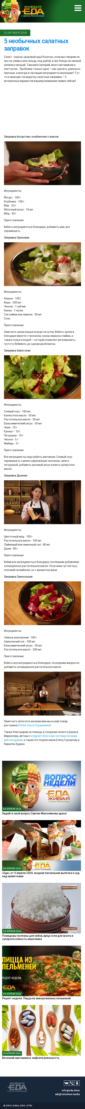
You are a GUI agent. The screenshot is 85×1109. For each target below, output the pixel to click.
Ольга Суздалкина (38, 725)
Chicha (22, 725)
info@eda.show (71, 1090)
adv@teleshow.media (67, 1094)
